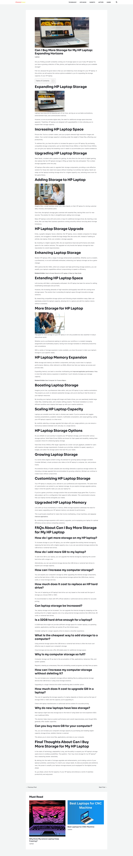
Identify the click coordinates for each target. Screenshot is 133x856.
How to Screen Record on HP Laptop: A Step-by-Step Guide (64, 273)
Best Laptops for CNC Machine (81, 827)
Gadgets (92, 2)
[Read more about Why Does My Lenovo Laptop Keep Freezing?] (47, 818)
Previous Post (31, 787)
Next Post (103, 787)
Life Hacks (83, 2)
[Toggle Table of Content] (52, 80)
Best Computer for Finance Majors (56, 380)
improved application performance (84, 371)
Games (108, 2)
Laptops (100, 2)
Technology (74, 2)
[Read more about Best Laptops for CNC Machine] (86, 812)
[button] (116, 2)
